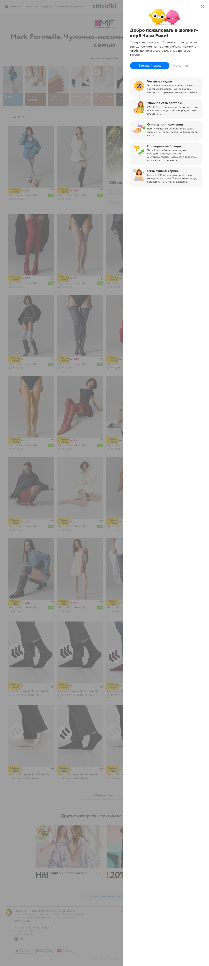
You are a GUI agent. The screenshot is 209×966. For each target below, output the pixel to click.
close (202, 6)
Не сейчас (181, 65)
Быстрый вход (149, 65)
